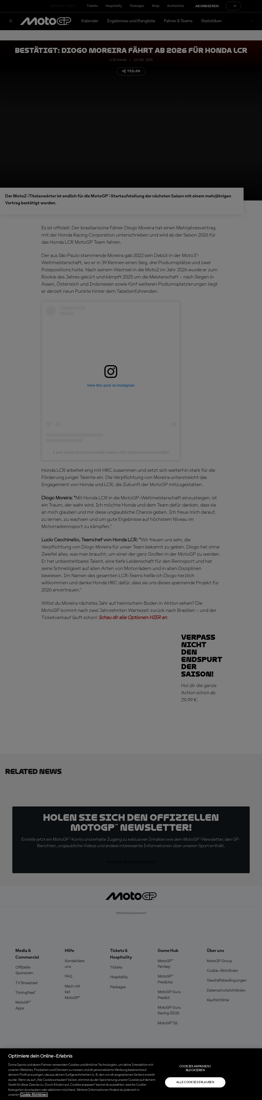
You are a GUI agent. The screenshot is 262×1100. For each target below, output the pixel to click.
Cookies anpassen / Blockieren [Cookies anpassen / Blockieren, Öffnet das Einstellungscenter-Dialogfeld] (195, 1068)
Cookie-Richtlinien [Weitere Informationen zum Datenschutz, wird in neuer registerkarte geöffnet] (34, 1094)
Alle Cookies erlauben (195, 1082)
